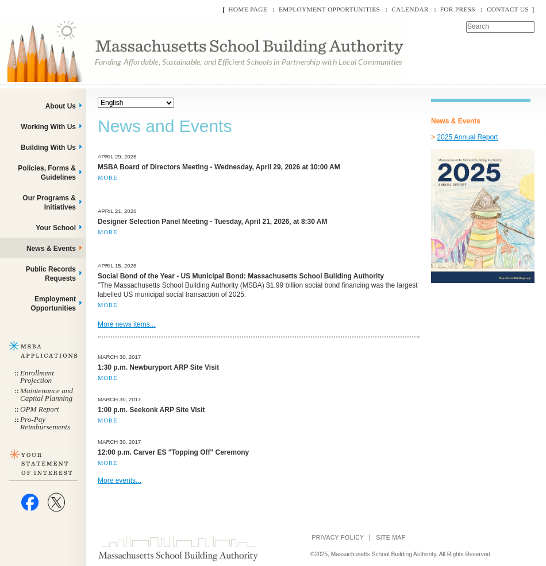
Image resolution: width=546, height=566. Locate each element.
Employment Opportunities (329, 9)
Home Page (247, 9)
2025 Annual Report (467, 137)
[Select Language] (136, 103)
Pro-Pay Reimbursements (45, 423)
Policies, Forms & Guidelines (47, 172)
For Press (457, 9)
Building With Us (48, 148)
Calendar (409, 9)
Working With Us (48, 127)
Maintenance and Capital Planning (46, 394)
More (107, 178)
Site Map (391, 537)
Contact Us (508, 9)
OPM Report (39, 409)
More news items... (127, 324)
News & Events (51, 249)
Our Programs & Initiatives (49, 202)
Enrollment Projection (37, 376)
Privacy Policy (338, 537)
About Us (60, 106)
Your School (56, 228)
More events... (119, 480)
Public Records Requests (51, 273)
